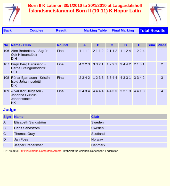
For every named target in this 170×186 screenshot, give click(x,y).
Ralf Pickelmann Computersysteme (40, 150)
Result (61, 30)
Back (7, 30)
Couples (36, 30)
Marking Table (95, 30)
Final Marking (123, 30)
